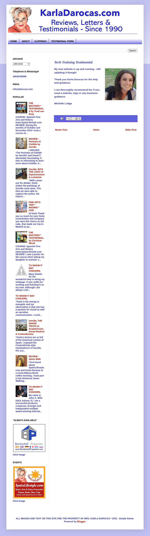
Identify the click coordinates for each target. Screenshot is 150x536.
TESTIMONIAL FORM (62, 41)
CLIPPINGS (40, 41)
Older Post (130, 130)
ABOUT (26, 41)
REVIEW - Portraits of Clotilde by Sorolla (35, 143)
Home (96, 130)
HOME (13, 41)
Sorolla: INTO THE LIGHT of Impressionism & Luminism (37, 173)
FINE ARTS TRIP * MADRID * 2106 (34, 206)
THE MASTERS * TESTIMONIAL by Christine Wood (36, 237)
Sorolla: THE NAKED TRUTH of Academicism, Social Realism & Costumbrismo (30, 327)
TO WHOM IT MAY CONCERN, (25, 297)
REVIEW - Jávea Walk (35, 357)
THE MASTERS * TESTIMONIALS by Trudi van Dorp (36, 108)
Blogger (81, 521)
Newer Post (61, 130)
